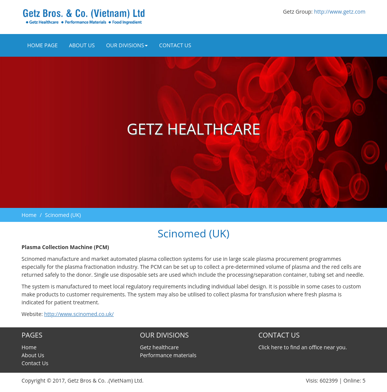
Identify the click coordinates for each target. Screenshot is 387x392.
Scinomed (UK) (63, 214)
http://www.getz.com (339, 11)
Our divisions (127, 45)
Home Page (42, 45)
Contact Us (175, 45)
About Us (81, 45)
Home (29, 214)
